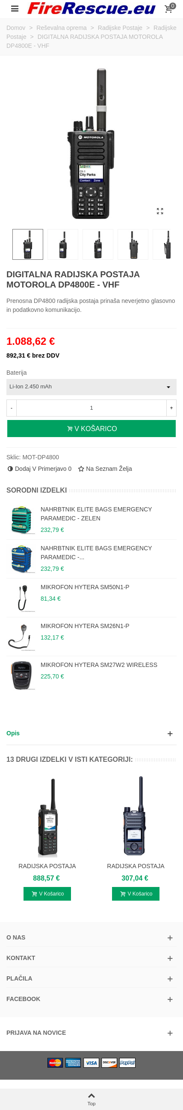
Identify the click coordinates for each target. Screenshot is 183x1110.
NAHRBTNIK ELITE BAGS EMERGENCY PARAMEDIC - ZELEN (96, 514)
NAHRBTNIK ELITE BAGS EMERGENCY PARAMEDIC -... (96, 553)
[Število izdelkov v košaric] (91, 408)
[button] (91, 733)
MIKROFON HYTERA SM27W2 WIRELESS (99, 664)
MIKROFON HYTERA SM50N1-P (85, 587)
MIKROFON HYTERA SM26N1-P (85, 626)
